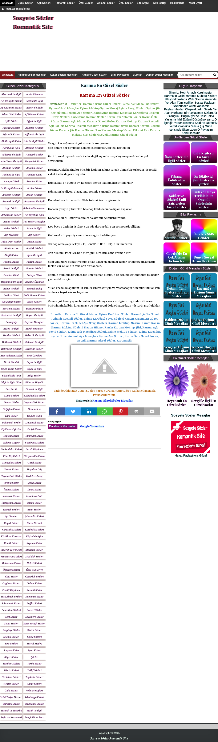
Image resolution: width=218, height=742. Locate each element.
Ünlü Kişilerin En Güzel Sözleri (203, 157)
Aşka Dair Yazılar (11, 241)
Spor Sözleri (34, 650)
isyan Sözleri (34, 509)
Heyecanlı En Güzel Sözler (176, 403)
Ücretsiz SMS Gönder (204, 236)
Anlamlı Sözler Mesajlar (31, 74)
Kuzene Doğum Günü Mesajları (204, 349)
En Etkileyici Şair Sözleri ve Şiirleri (204, 180)
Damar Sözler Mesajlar (159, 74)
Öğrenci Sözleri (11, 569)
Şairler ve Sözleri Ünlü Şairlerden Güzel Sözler (176, 201)
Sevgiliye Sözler (11, 630)
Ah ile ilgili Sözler (11, 141)
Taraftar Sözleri (11, 663)
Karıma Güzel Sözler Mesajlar (112, 400)
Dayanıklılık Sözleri (34, 402)
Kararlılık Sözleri (11, 529)
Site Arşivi (143, 2)
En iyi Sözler (34, 429)
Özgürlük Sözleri (34, 576)
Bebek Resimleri (34, 328)
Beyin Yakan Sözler (11, 368)
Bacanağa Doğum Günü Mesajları (204, 292)
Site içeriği (159, 2)
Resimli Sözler (34, 590)
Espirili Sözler (11, 435)
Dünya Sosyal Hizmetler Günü (203, 259)
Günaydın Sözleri (11, 462)
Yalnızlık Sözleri (11, 703)
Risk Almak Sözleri (11, 596)
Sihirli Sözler (34, 630)
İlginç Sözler (34, 489)
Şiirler (34, 657)
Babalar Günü (11, 275)
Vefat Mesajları (34, 690)
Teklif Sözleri (34, 670)
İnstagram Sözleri (11, 502)
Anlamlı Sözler (106, 2)
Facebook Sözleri (34, 442)
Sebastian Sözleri (11, 610)
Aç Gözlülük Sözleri (11, 107)
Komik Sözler (11, 543)
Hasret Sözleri (11, 469)
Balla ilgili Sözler (11, 301)
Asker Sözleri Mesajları (63, 74)
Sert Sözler (11, 616)
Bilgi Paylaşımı (120, 74)
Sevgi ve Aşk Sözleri (34, 623)
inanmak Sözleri (11, 496)
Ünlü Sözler (126, 2)
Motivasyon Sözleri (11, 556)
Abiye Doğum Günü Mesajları (204, 321)
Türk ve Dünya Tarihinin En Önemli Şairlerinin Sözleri (204, 199)
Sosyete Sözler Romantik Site (32, 22)
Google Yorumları (92, 426)
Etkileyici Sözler (34, 435)
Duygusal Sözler (34, 422)
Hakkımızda (177, 2)
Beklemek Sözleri (11, 342)
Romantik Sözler (64, 2)
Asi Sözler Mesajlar (34, 221)
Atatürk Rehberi (177, 238)
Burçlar (137, 74)
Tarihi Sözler (34, 663)
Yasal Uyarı (195, 2)
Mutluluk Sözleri (34, 556)
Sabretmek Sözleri (11, 603)
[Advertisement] (152, 41)
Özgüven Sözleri (11, 583)
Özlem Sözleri (34, 583)
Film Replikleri (11, 456)
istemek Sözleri (11, 509)
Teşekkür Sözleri (34, 677)
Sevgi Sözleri (11, 623)
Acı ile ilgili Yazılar (11, 100)
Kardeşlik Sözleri (34, 529)
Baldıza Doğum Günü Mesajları (176, 321)
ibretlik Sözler (11, 482)
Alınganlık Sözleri (34, 161)
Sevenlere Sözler (34, 616)
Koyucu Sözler (34, 543)
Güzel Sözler (25, 2)
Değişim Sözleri (11, 409)
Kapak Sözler (11, 523)
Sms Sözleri (11, 643)
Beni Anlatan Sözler (11, 355)
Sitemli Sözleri (11, 636)
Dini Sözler (11, 415)
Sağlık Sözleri (34, 603)
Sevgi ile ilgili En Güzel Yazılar (203, 403)
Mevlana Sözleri (34, 549)
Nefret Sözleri (34, 563)
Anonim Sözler (34, 181)
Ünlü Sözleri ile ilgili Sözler (176, 159)
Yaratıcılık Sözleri (34, 703)
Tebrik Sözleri (11, 670)
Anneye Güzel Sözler (94, 74)
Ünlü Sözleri (11, 690)
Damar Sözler (11, 402)
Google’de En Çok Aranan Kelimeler (176, 257)
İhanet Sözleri (11, 489)
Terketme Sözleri (11, 677)
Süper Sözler (11, 657)
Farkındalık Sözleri (11, 449)
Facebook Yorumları (62, 426)
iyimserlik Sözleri (34, 516)
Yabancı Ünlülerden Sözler (176, 180)
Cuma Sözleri (11, 395)
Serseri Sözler (34, 610)
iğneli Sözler (34, 482)
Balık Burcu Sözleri (34, 295)
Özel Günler (86, 2)
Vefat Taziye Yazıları (11, 697)
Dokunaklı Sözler (11, 422)
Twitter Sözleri (11, 683)
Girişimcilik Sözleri (34, 456)
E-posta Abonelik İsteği (16, 8)
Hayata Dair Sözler (11, 476)
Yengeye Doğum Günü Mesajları (176, 349)
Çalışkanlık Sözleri (34, 395)
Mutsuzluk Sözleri (11, 563)
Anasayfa (7, 2)
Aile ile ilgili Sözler (34, 141)
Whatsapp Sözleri (34, 697)
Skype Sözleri (34, 636)
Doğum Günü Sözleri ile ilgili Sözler (177, 292)
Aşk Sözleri (44, 2)
